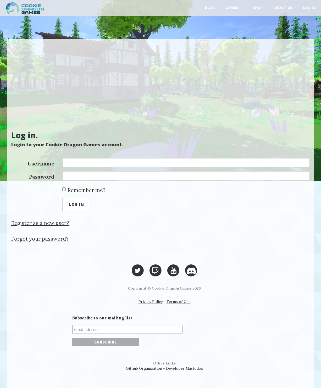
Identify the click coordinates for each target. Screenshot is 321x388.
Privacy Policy (151, 301)
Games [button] (233, 7)
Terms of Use (179, 301)
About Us (282, 7)
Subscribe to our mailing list (102, 317)
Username (40, 163)
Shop (258, 7)
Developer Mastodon (184, 368)
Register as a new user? (40, 223)
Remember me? (84, 190)
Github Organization (144, 368)
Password (41, 176)
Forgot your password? (40, 238)
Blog (210, 7)
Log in (309, 7)
